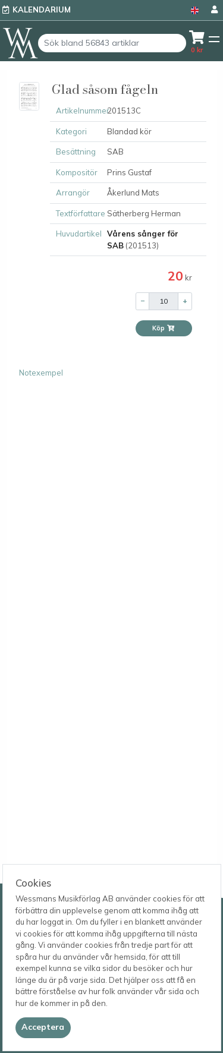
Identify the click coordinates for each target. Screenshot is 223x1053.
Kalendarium (41, 9)
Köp (163, 328)
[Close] (43, 1027)
